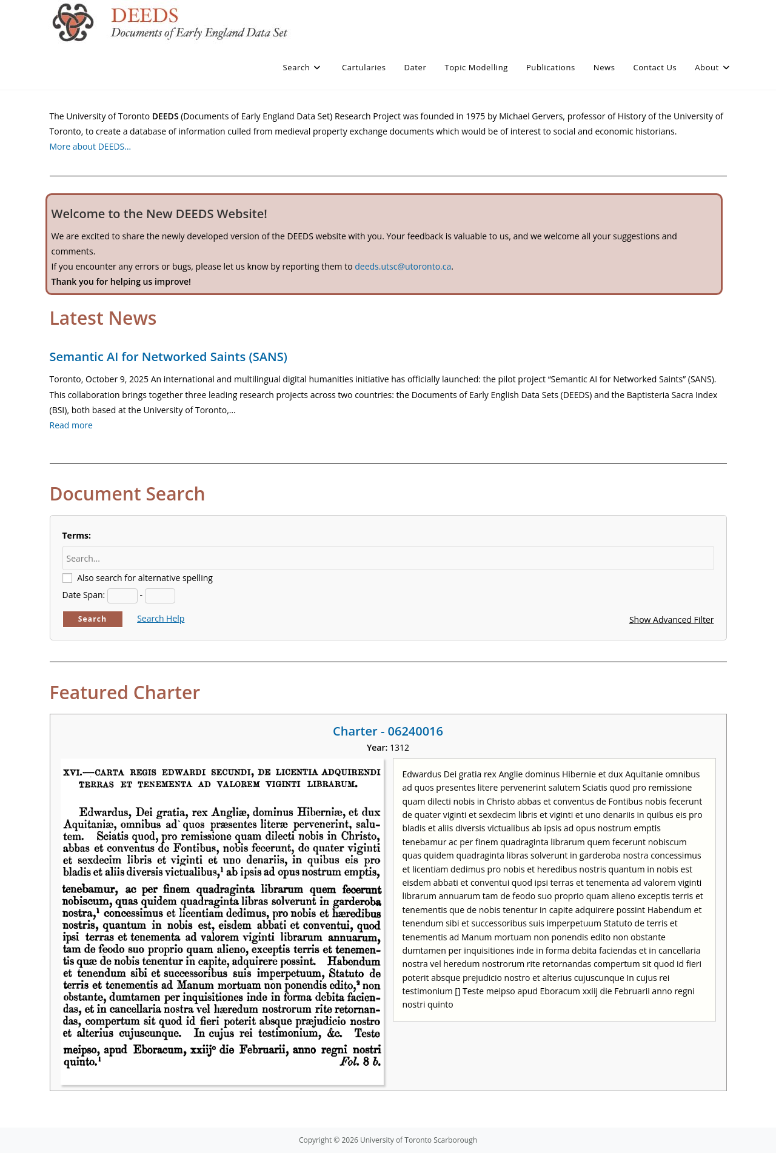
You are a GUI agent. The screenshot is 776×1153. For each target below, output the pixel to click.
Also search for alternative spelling (145, 577)
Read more (71, 425)
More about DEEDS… (91, 146)
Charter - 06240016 (388, 731)
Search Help (160, 618)
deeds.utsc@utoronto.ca (403, 266)
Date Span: (83, 594)
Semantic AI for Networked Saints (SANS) (168, 356)
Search (92, 619)
